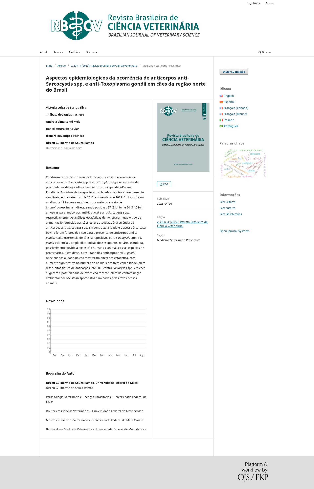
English (229, 96)
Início (49, 65)
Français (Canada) (236, 108)
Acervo (58, 52)
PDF (165, 184)
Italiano (229, 120)
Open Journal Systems (234, 231)
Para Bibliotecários (231, 214)
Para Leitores (227, 202)
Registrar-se (254, 3)
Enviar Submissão (233, 71)
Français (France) (235, 114)
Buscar (265, 52)
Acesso (270, 3)
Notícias (74, 52)
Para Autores (227, 208)
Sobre (90, 52)
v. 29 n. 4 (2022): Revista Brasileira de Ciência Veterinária (104, 65)
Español (229, 102)
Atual (43, 52)
